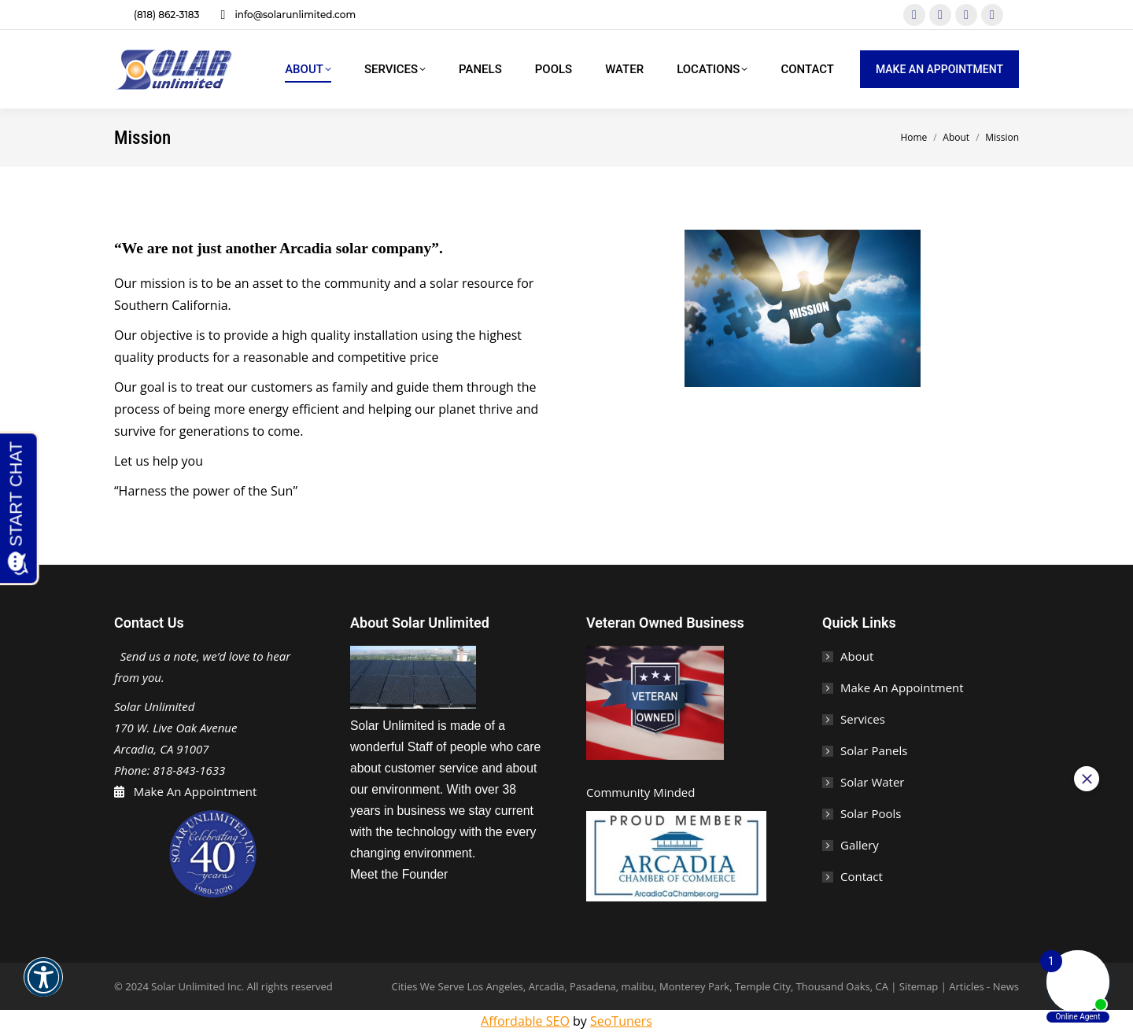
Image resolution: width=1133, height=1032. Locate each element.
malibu (638, 986)
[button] (43, 987)
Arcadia (546, 986)
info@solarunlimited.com (285, 15)
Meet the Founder (399, 874)
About (856, 656)
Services (862, 719)
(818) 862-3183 (156, 15)
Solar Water (872, 782)
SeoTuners (621, 1021)
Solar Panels (873, 750)
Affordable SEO (525, 1021)
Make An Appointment (191, 791)
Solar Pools (870, 813)
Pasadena (593, 986)
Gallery (859, 845)
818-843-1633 (189, 770)
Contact (861, 876)
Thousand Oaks (833, 986)
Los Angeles (495, 986)
